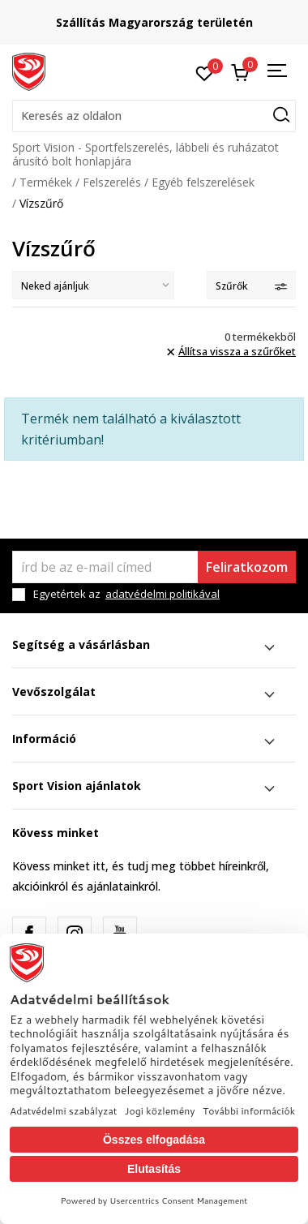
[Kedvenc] (205, 72)
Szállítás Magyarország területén (154, 22)
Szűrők (251, 286)
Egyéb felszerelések (203, 182)
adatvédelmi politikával (162, 593)
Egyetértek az (126, 594)
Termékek (45, 182)
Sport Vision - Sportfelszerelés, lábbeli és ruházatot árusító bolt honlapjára (145, 154)
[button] (154, 116)
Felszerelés (112, 182)
